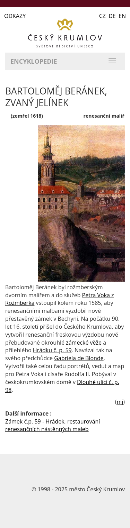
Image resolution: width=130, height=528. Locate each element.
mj (119, 402)
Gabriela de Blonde (78, 358)
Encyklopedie (33, 61)
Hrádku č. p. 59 (52, 350)
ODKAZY (15, 16)
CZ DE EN (112, 16)
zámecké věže (84, 342)
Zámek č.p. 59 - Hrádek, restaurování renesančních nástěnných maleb (52, 425)
